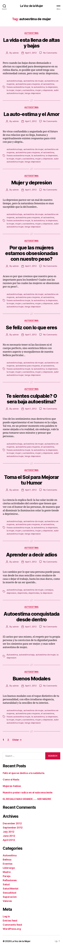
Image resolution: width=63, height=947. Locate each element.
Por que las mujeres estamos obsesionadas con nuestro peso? (31, 253)
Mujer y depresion (31, 183)
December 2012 (12, 823)
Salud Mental (10, 888)
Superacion (10, 896)
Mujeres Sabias (12, 786)
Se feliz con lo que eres (31, 327)
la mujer (10, 90)
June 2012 (9, 835)
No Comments (50, 52)
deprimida (22, 593)
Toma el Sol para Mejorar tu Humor (31, 480)
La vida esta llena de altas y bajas (31, 43)
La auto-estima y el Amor (31, 114)
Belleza (7, 859)
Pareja (6, 876)
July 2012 (8, 831)
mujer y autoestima (24, 90)
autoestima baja (14, 80)
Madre (7, 872)
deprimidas (33, 593)
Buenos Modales (31, 679)
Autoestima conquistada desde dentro (31, 617)
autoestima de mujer (33, 80)
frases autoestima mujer (18, 87)
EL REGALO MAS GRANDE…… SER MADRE (27, 799)
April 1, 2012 (31, 52)
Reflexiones (10, 880)
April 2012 (9, 840)
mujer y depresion (44, 90)
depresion (11, 593)
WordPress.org (12, 928)
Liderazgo (9, 867)
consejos (48, 589)
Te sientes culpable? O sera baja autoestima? (31, 399)
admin (16, 52)
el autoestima (47, 84)
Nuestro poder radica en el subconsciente (27, 792)
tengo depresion (33, 93)
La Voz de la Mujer (31, 5)
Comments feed (12, 924)
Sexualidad (9, 892)
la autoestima (38, 87)
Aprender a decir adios (31, 555)
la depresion (52, 87)
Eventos (7, 863)
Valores (7, 901)
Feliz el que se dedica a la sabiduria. (24, 773)
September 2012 (13, 827)
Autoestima (31, 33)
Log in (6, 916)
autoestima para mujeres (28, 84)
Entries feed (10, 920)
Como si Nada (11, 779)
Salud (6, 884)
